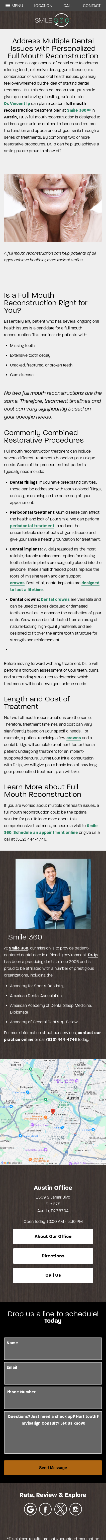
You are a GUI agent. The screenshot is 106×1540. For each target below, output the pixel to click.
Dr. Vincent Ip (17, 103)
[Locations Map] (53, 1111)
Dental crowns (55, 599)
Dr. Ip (93, 954)
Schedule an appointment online (45, 832)
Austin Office (53, 1188)
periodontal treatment (32, 525)
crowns (17, 583)
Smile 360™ (79, 110)
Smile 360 (18, 948)
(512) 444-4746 (61, 1039)
